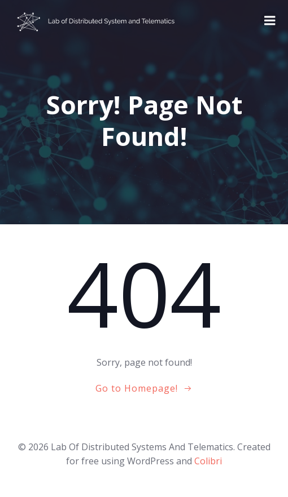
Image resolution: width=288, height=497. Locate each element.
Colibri (208, 461)
